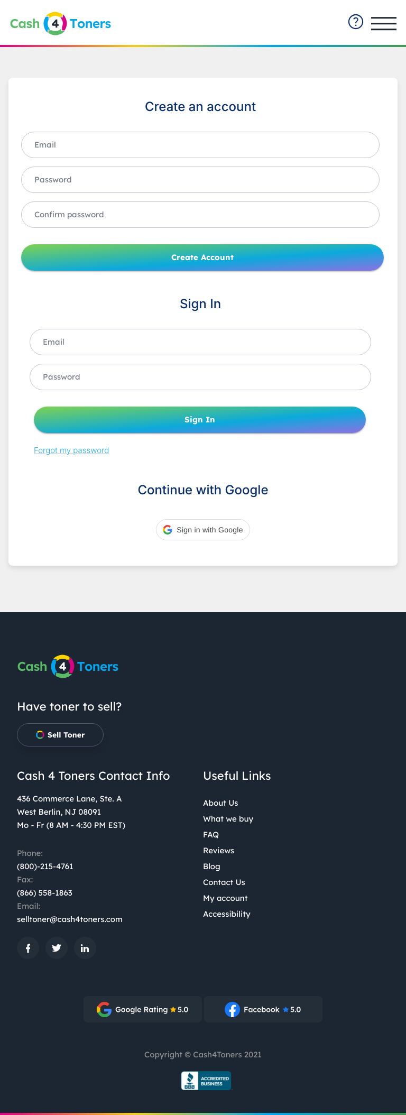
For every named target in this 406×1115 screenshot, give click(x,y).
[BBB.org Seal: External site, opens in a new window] (203, 1080)
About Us (220, 803)
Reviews (218, 850)
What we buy (228, 819)
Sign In (200, 420)
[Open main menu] (383, 24)
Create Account (202, 257)
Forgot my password (71, 450)
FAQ (211, 835)
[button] (203, 529)
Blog (211, 866)
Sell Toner (60, 735)
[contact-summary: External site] (356, 22)
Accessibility (227, 914)
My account (225, 898)
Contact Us (224, 882)
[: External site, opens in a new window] (28, 948)
